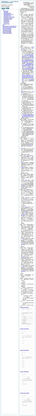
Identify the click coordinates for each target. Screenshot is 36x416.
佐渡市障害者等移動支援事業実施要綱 (28, 61)
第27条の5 (32, 133)
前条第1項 (23, 257)
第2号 (27, 117)
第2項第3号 (23, 215)
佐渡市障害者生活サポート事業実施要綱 (28, 64)
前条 (28, 155)
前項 (22, 91)
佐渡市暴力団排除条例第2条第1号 (28, 116)
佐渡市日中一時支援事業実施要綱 (28, 68)
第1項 (26, 207)
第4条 (32, 157)
